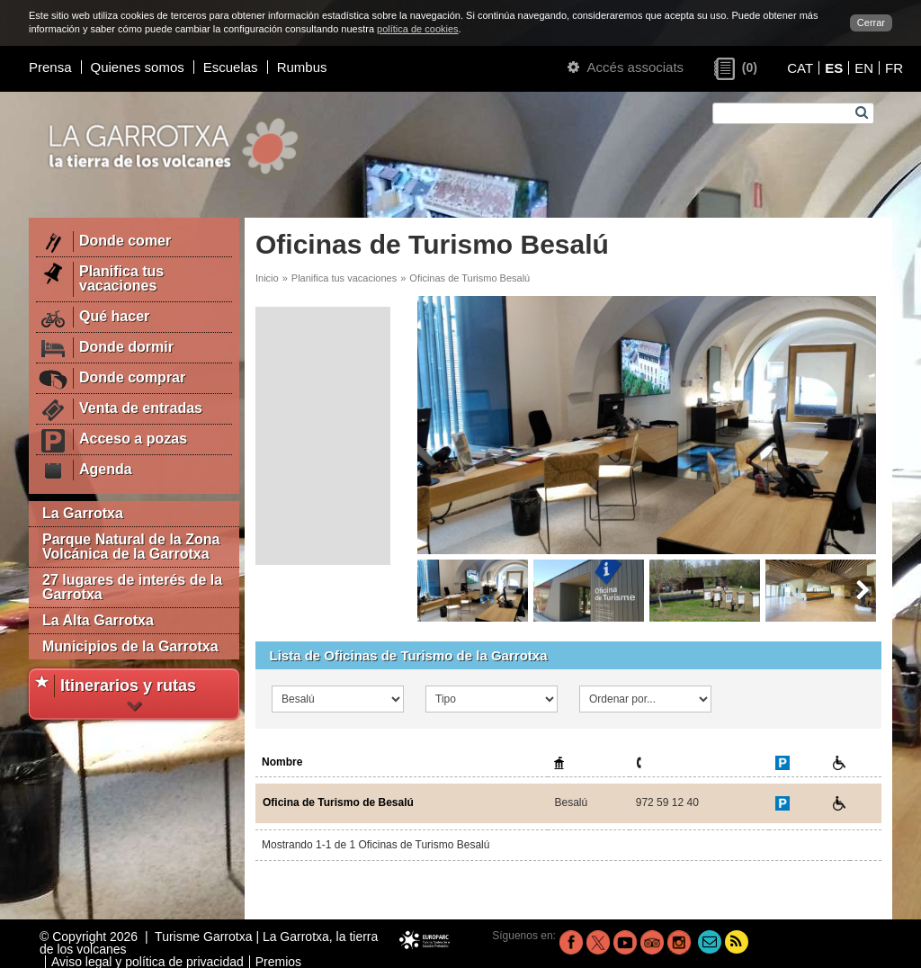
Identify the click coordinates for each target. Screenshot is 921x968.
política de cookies (418, 28)
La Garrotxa (82, 513)
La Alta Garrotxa (98, 620)
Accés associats (626, 67)
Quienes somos (137, 67)
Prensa (50, 67)
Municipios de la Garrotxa (130, 646)
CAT (800, 68)
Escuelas (230, 67)
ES (834, 68)
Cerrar (871, 22)
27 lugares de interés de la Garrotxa (132, 587)
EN (863, 68)
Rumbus (302, 67)
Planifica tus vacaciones (344, 278)
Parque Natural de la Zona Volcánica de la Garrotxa (130, 546)
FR (894, 68)
